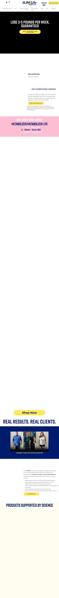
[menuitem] (7, 8)
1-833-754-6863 (44, 4)
